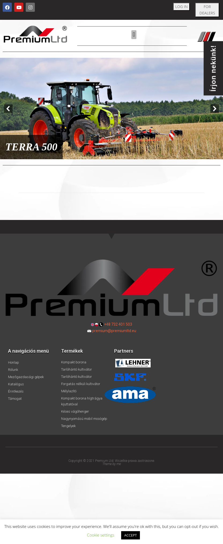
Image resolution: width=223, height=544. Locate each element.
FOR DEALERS (207, 10)
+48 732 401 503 (118, 324)
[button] (133, 34)
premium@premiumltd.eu (114, 331)
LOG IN (181, 6)
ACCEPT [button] (130, 535)
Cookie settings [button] (100, 535)
